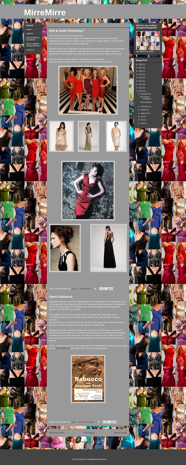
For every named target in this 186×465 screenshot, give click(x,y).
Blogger (110, 459)
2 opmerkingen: (85, 289)
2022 (141, 64)
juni (142, 116)
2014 (141, 78)
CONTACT (30, 50)
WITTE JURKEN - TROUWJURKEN (33, 45)
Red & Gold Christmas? (66, 31)
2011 (141, 88)
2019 (141, 68)
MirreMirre (45, 12)
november (145, 107)
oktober (144, 110)
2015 (141, 74)
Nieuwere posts (56, 432)
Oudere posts (120, 432)
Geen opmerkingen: (86, 422)
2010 (141, 91)
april (142, 123)
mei (142, 120)
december (145, 94)
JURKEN (29, 34)
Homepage (89, 432)
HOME (28, 30)
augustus (144, 113)
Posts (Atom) (94, 442)
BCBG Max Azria (63, 348)
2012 (141, 84)
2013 (141, 81)
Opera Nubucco (60, 296)
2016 (141, 71)
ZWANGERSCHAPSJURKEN (33, 39)
